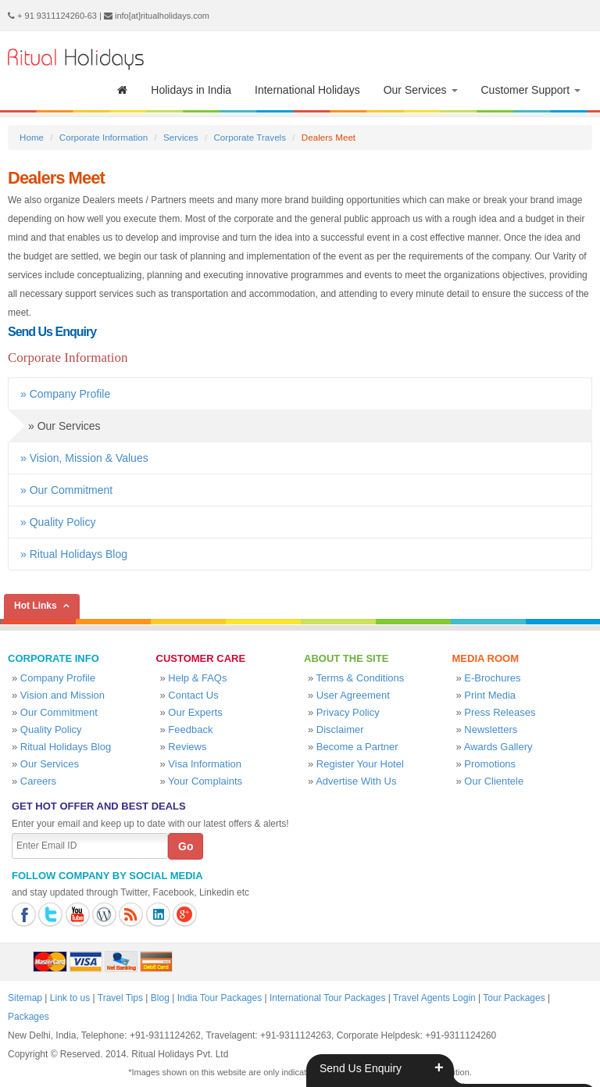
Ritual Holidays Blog (65, 747)
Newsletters (490, 729)
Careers (38, 781)
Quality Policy (51, 729)
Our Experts (195, 712)
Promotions (490, 764)
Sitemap (25, 997)
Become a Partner (357, 747)
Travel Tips (120, 997)
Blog (160, 997)
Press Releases (499, 712)
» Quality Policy (57, 522)
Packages (28, 1016)
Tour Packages (514, 997)
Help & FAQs (197, 678)
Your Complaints (205, 781)
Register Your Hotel (360, 764)
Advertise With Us (356, 781)
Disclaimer (340, 729)
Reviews (187, 747)
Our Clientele (493, 781)
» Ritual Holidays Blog (73, 554)
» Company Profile (65, 394)
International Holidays (307, 90)
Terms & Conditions (360, 678)
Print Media (490, 695)
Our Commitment (59, 712)
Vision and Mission (62, 695)
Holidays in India (191, 90)
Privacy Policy (348, 712)
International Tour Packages (328, 997)
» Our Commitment (66, 490)
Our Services (421, 90)
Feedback (190, 729)
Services (180, 137)
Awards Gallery (498, 747)
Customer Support (531, 90)
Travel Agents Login (434, 997)
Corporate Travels (249, 137)
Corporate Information (103, 137)
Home (32, 137)
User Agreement (353, 695)
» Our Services (54, 425)
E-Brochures (492, 678)
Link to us (70, 997)
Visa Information (204, 764)
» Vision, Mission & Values (84, 458)
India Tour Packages (219, 997)
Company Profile (57, 678)
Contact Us (193, 695)
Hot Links (35, 605)
